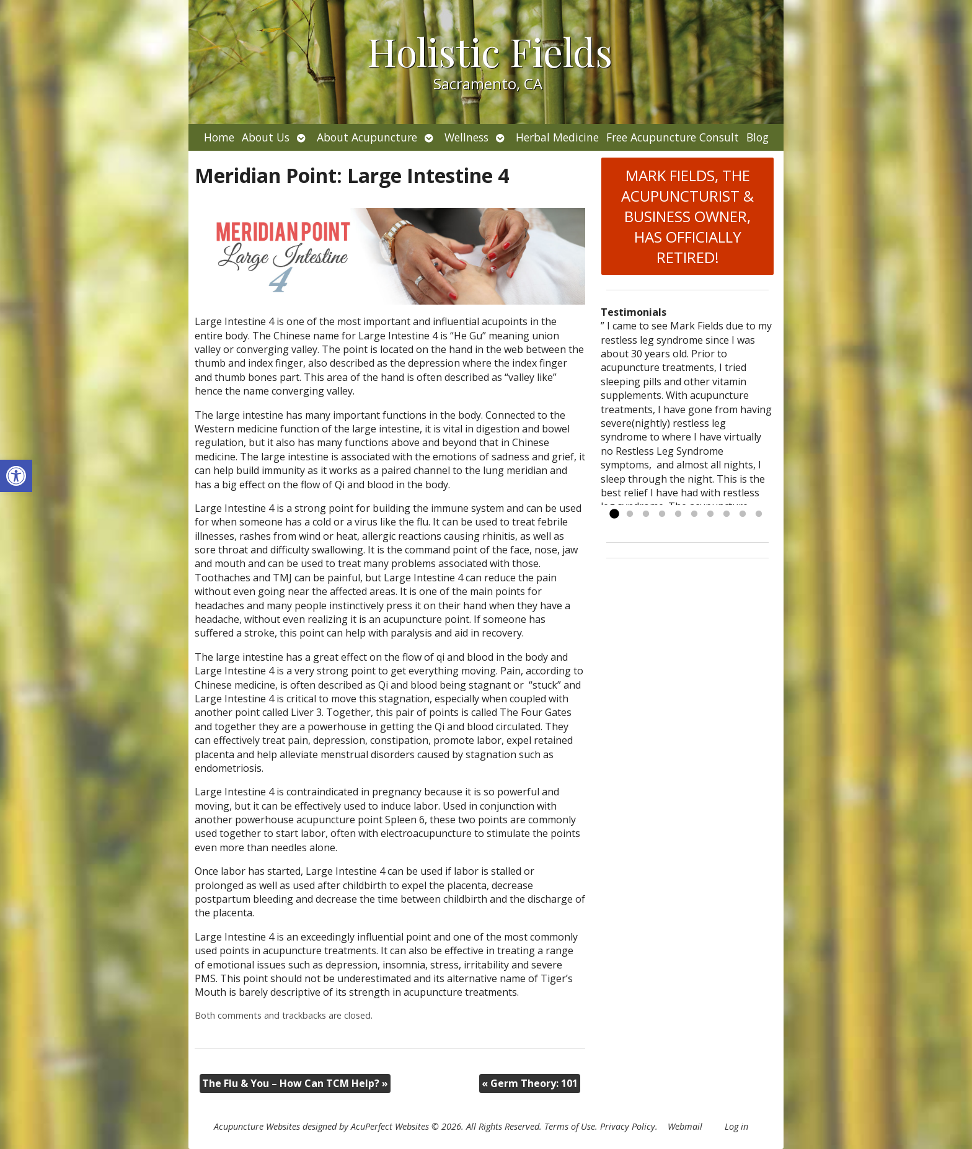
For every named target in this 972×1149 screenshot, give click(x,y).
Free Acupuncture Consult (672, 137)
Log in (736, 1126)
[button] (16, 476)
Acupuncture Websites (257, 1126)
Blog (757, 137)
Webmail (685, 1126)
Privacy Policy (627, 1126)
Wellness (466, 137)
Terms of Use (569, 1126)
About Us (265, 137)
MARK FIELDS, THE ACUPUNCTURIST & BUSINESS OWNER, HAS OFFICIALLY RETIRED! (687, 216)
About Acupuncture (367, 137)
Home (219, 137)
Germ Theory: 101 (530, 1083)
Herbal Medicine (557, 137)
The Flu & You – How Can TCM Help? (295, 1083)
